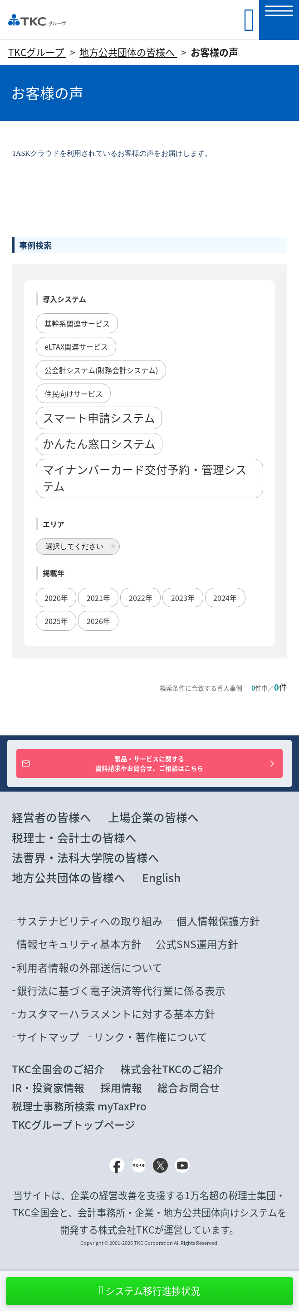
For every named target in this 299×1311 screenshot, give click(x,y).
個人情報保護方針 (218, 920)
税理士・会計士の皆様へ (74, 837)
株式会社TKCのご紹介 (171, 1068)
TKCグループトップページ (73, 1124)
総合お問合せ (188, 1087)
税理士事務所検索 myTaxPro (79, 1106)
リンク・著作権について (150, 1036)
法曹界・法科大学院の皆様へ (85, 857)
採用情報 (121, 1087)
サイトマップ (48, 1036)
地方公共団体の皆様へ (128, 52)
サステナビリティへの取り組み (89, 920)
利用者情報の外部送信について (89, 967)
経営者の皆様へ (51, 817)
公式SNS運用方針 (197, 943)
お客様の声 (214, 52)
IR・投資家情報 (48, 1087)
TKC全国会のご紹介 (58, 1068)
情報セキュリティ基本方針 (79, 943)
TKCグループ (37, 52)
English (161, 877)
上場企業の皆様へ (153, 817)
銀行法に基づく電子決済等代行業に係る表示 (121, 990)
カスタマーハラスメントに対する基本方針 (116, 1013)
